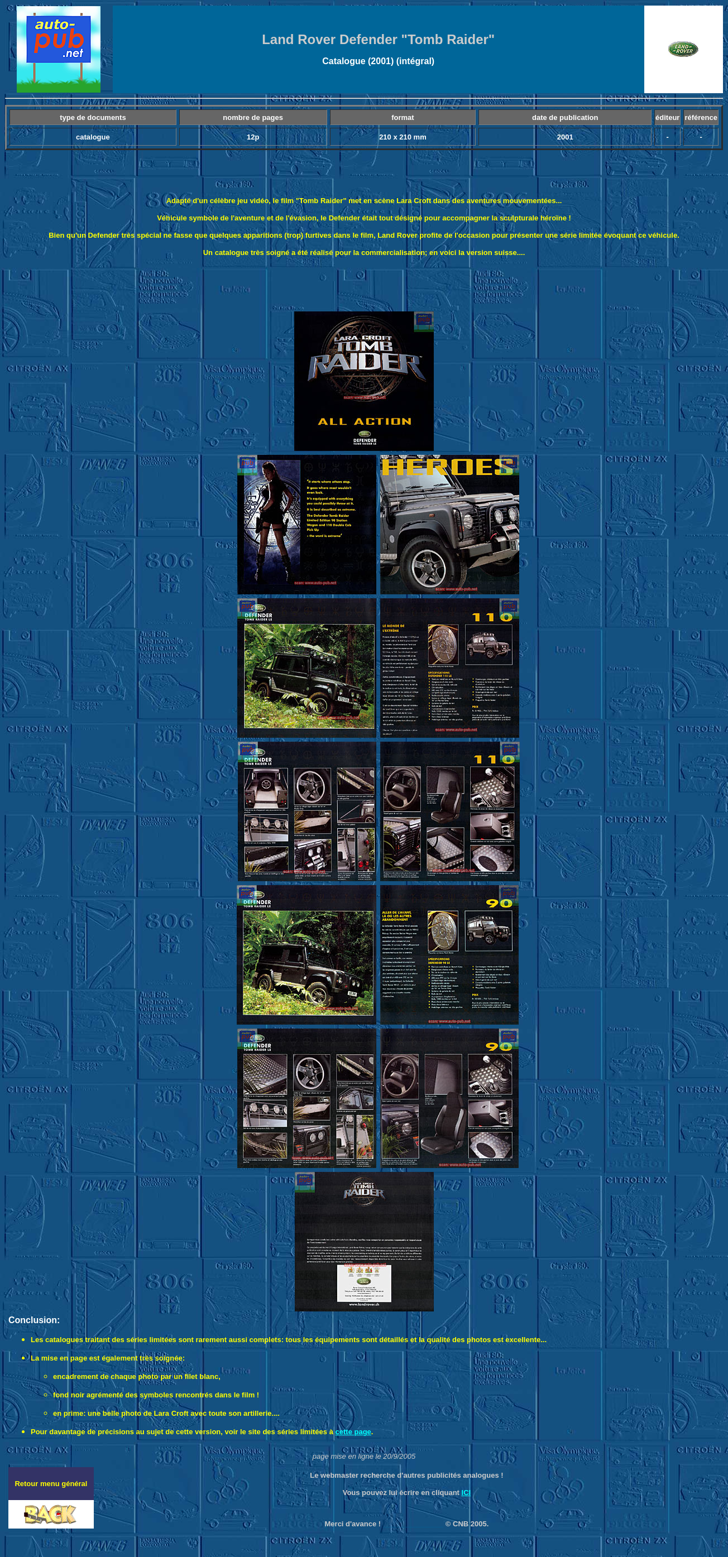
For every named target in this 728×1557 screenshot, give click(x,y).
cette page (353, 1432)
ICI (466, 1492)
